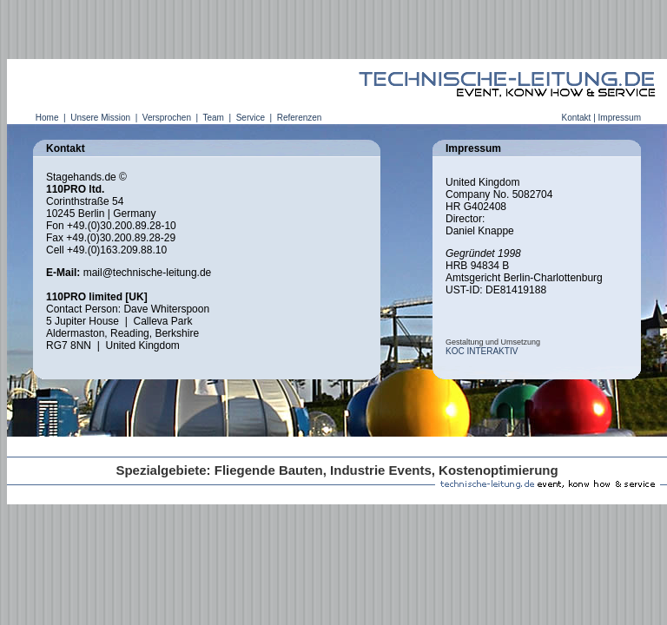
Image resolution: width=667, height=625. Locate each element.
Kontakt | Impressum (601, 117)
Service (250, 117)
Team (214, 117)
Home (47, 117)
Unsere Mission (100, 117)
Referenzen (299, 117)
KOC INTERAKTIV (482, 351)
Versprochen (167, 117)
